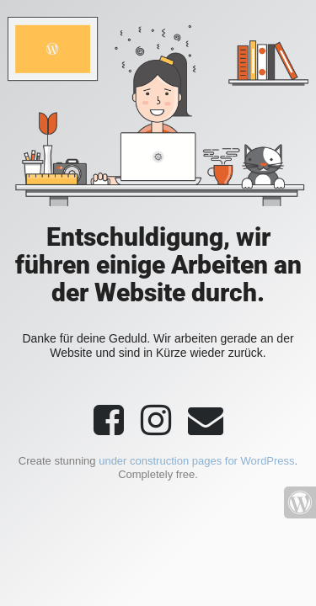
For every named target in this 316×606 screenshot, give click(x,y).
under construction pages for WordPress (196, 460)
